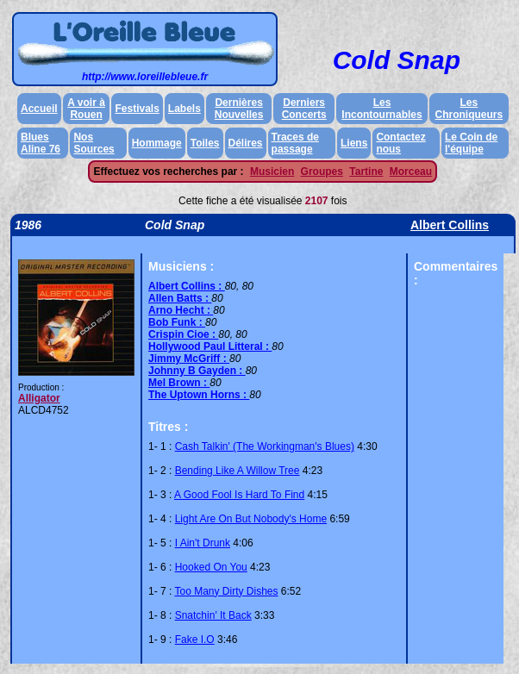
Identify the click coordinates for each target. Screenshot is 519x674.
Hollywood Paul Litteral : (210, 346)
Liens (354, 143)
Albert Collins (449, 225)
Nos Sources (93, 143)
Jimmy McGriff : (188, 359)
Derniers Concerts (304, 109)
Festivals (137, 109)
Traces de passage (295, 143)
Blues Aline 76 (40, 143)
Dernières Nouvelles (239, 109)
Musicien (272, 171)
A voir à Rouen (86, 109)
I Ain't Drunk (202, 543)
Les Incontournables (381, 109)
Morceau (411, 171)
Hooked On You (211, 567)
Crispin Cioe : (183, 334)
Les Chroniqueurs (469, 109)
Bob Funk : (176, 322)
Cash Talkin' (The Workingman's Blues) (264, 446)
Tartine (366, 171)
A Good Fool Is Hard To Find (239, 495)
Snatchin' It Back (213, 615)
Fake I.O (195, 639)
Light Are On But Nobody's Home (251, 519)
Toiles (205, 143)
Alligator (39, 398)
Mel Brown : (178, 383)
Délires (245, 143)
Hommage (157, 143)
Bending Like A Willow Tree (237, 471)
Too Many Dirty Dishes (226, 591)
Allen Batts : (179, 298)
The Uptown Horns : (198, 395)
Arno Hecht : (180, 310)
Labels (184, 109)
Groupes (322, 171)
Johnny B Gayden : (197, 371)
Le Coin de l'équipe (471, 143)
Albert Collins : (186, 286)
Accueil (39, 109)
